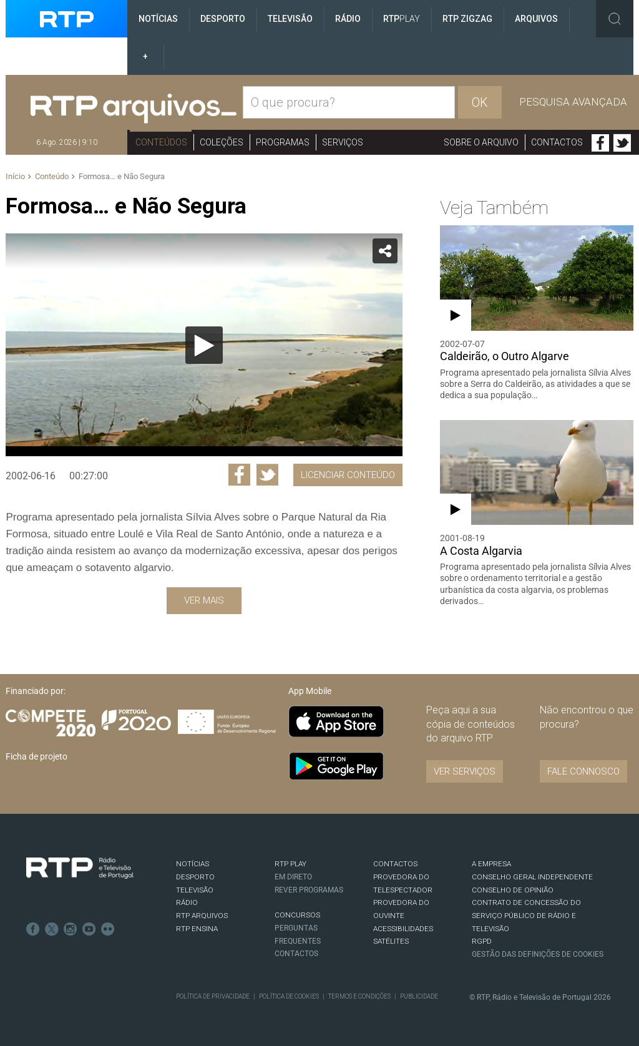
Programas (283, 142)
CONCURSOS (297, 915)
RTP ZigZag (467, 19)
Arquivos (536, 19)
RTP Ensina (197, 928)
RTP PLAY (290, 863)
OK (480, 102)
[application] (204, 344)
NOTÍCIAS (192, 863)
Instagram (70, 929)
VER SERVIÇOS (464, 771)
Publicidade (419, 996)
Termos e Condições (359, 996)
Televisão (290, 19)
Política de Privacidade (213, 996)
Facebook (600, 143)
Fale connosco (583, 771)
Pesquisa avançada (573, 101)
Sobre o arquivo (481, 142)
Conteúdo (52, 176)
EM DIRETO (293, 876)
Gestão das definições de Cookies (537, 954)
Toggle (614, 18)
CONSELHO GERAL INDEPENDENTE (532, 876)
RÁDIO (187, 902)
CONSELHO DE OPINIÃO (513, 890)
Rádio (348, 19)
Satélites (391, 941)
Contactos (557, 142)
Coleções (221, 142)
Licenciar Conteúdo (348, 475)
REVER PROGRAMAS (309, 890)
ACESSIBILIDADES (403, 928)
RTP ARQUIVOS (202, 915)
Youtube (89, 929)
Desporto (222, 19)
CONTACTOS (395, 863)
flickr (108, 929)
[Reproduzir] (204, 345)
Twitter (622, 143)
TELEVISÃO (194, 890)
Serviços (342, 142)
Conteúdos (161, 142)
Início (15, 176)
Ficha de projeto (36, 756)
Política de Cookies (289, 996)
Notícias (158, 19)
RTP (401, 19)
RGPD (482, 941)
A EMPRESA (491, 863)
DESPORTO (195, 876)
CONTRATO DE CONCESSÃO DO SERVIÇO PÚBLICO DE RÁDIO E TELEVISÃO (526, 915)
